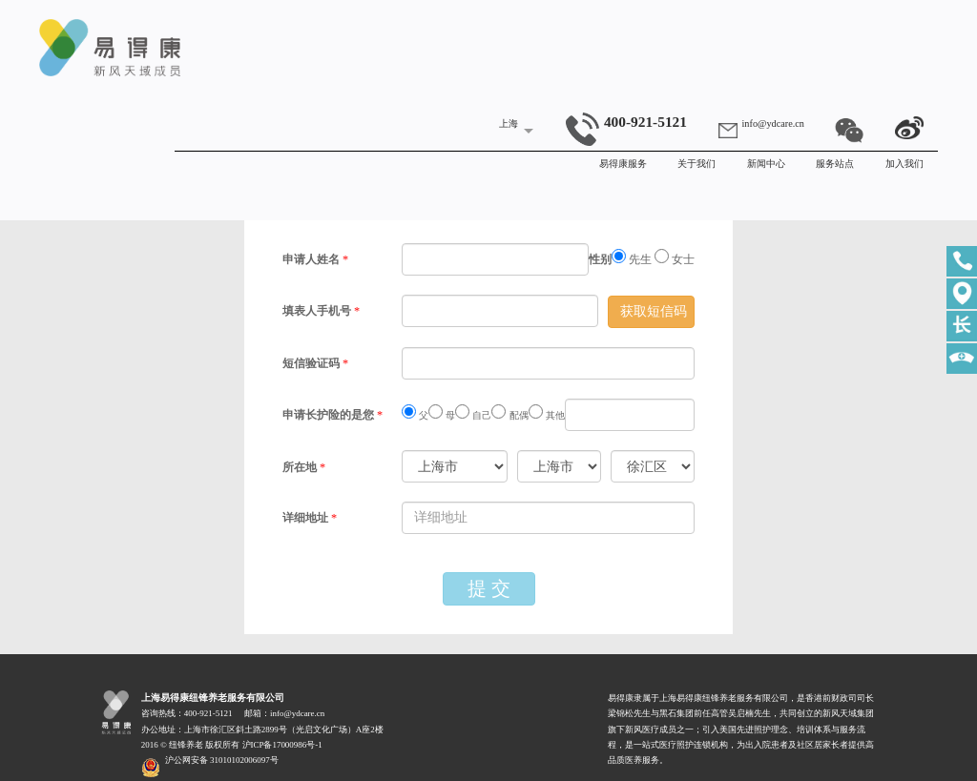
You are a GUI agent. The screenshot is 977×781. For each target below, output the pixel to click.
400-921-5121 (626, 121)
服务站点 (835, 163)
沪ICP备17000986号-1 (282, 745)
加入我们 (904, 163)
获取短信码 (653, 311)
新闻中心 (766, 163)
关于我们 (696, 163)
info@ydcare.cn (773, 123)
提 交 (489, 588)
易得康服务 (623, 163)
